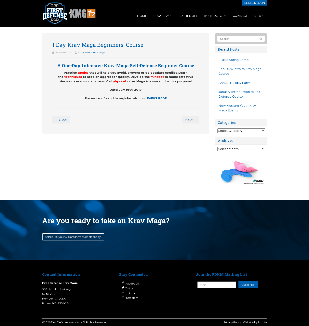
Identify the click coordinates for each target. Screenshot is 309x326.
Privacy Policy (232, 322)
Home (142, 16)
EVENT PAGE (157, 98)
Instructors (215, 16)
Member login (254, 2)
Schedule (189, 16)
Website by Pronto (255, 322)
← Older (61, 120)
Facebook (132, 283)
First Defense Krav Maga (91, 52)
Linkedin (131, 293)
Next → (190, 120)
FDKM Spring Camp (234, 60)
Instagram (132, 297)
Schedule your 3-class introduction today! (73, 237)
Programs (163, 16)
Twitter (130, 288)
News (258, 16)
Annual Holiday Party (234, 83)
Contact (240, 16)
